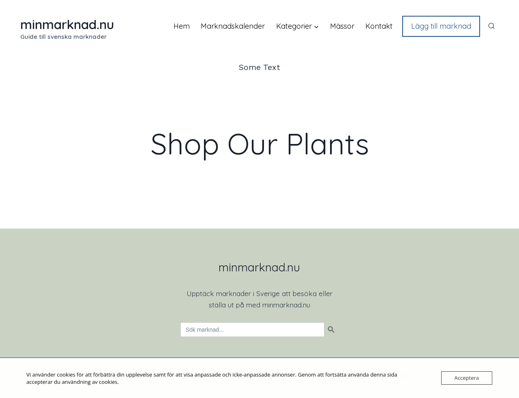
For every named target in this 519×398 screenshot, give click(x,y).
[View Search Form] (491, 26)
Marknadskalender (233, 26)
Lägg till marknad (441, 26)
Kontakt (378, 26)
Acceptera (467, 377)
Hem (182, 26)
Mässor (342, 26)
